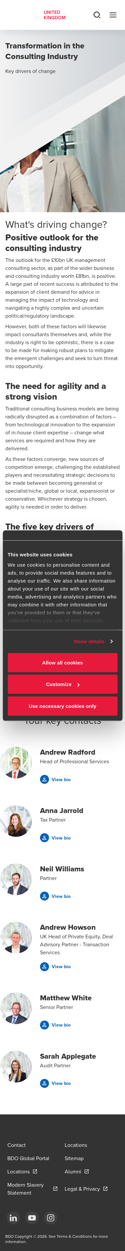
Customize (63, 684)
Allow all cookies (62, 662)
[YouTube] (32, 1218)
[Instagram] (51, 1218)
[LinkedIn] (13, 1218)
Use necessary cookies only (62, 706)
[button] (55, 779)
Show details (89, 641)
